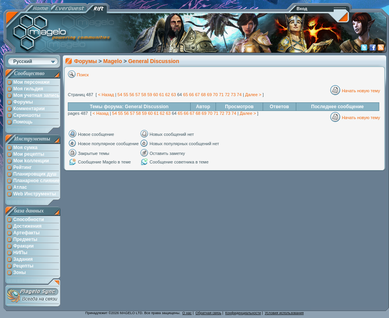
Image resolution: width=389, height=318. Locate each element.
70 (215, 94)
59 (149, 94)
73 (233, 94)
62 (167, 94)
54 (119, 94)
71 (221, 94)
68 (203, 94)
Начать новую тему (361, 90)
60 (155, 94)
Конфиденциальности (243, 313)
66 (191, 94)
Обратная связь (208, 313)
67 (197, 94)
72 (227, 94)
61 (161, 94)
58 (143, 94)
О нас (187, 313)
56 (131, 94)
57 (137, 94)
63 (173, 94)
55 (126, 94)
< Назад (106, 94)
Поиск (82, 74)
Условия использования (284, 313)
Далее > (253, 94)
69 (209, 94)
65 (185, 94)
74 (239, 94)
